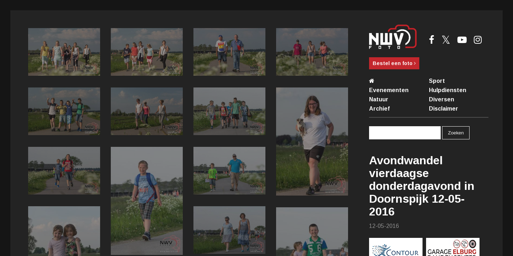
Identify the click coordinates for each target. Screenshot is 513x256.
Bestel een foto (394, 63)
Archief (379, 109)
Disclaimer (443, 109)
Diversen (441, 99)
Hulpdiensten (447, 90)
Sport (437, 81)
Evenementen (389, 90)
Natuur (378, 99)
